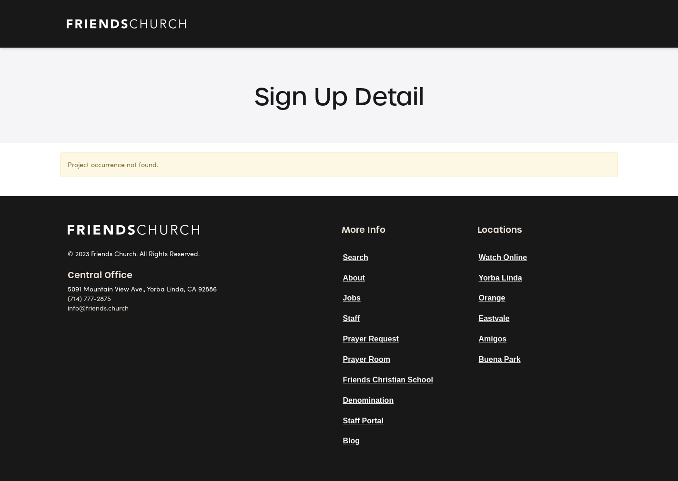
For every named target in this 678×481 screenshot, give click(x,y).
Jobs (352, 298)
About (354, 278)
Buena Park (500, 359)
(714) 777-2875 (89, 298)
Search (355, 257)
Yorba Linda (500, 278)
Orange (492, 298)
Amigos (493, 339)
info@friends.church (98, 308)
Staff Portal (363, 421)
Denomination (368, 400)
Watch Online (503, 257)
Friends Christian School (388, 380)
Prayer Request (371, 339)
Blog (351, 441)
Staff (351, 318)
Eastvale (494, 318)
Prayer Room (367, 359)
